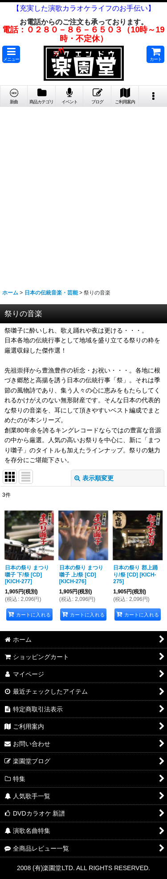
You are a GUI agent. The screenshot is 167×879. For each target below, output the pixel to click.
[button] (11, 54)
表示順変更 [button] (94, 478)
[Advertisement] (83, 194)
